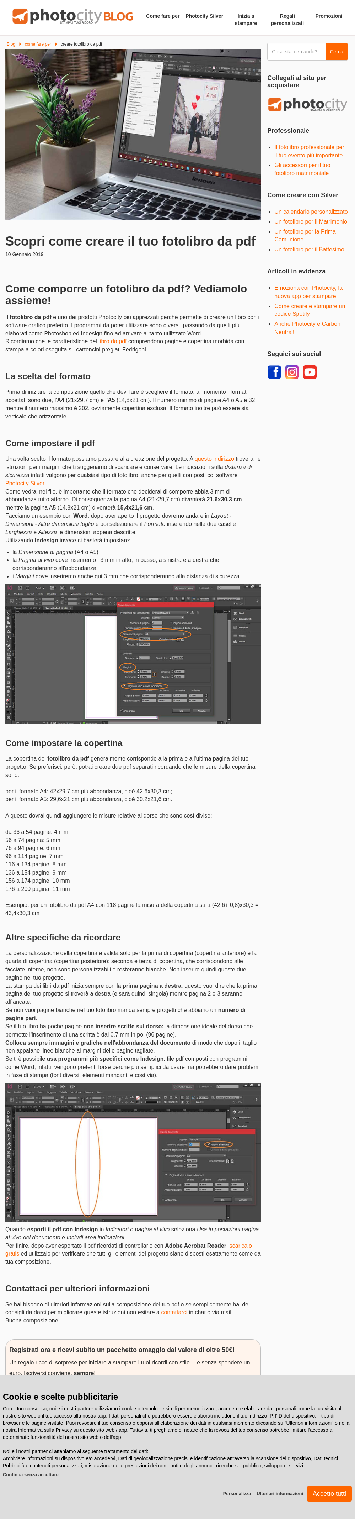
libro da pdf (112, 341)
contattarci (174, 1312)
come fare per (38, 44)
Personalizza (237, 1493)
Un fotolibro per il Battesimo (309, 249)
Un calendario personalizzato (311, 212)
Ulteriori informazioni (280, 1493)
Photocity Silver (24, 483)
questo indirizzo (214, 459)
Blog (11, 44)
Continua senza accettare (31, 1474)
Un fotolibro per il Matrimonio (310, 222)
